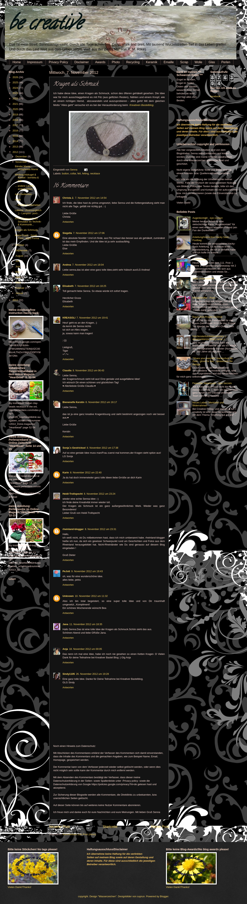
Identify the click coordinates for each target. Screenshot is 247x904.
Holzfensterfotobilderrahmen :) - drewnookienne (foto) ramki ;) (209, 338)
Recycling (133, 62)
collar (73, 173)
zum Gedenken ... (25, 194)
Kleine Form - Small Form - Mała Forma (27, 237)
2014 (16, 141)
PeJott (66, 571)
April (18, 277)
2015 (16, 136)
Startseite (110, 827)
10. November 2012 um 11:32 (91, 596)
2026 (16, 77)
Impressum (34, 62)
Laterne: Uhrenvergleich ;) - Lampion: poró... (28, 212)
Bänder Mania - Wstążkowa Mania (26, 168)
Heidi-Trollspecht (73, 493)
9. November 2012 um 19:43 (87, 571)
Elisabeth (68, 286)
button (65, 173)
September (21, 250)
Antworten (68, 221)
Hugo (18, 199)
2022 (16, 98)
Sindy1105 (69, 673)
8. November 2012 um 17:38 (102, 447)
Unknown (68, 596)
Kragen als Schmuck (26, 229)
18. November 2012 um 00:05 (85, 649)
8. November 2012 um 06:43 (88, 370)
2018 (16, 119)
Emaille (169, 62)
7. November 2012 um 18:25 (90, 286)
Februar (20, 287)
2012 (16, 152)
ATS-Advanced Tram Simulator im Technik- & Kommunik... (28, 221)
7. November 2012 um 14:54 (91, 197)
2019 (16, 114)
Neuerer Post (59, 827)
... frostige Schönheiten (27, 205)
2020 (16, 109)
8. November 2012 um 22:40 (86, 472)
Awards (100, 62)
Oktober (20, 245)
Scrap (184, 62)
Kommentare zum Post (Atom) (79, 834)
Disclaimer (81, 62)
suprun (141, 896)
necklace (95, 173)
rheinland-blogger (73, 529)
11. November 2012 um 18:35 (85, 624)
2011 (16, 300)
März (18, 282)
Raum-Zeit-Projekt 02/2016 (207, 316)
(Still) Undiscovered (203, 278)
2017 (16, 125)
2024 (16, 87)
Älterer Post (160, 827)
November (21, 161)
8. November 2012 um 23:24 (99, 493)
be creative (45, 25)
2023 (16, 93)
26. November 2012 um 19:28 (92, 673)
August (19, 255)
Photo (116, 62)
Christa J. (68, 197)
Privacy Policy (58, 62)
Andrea (67, 264)
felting (85, 173)
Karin (66, 472)
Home (17, 62)
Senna (74, 169)
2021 (16, 103)
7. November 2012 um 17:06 (89, 233)
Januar (19, 293)
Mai (17, 271)
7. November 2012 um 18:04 (88, 264)
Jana (65, 624)
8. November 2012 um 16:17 (101, 402)
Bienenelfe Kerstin (73, 402)
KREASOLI (69, 317)
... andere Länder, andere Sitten (24, 187)
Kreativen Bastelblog (141, 105)
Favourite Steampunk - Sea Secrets (212, 383)
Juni (18, 266)
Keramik (151, 62)
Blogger (164, 896)
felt (79, 173)
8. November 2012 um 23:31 (100, 529)
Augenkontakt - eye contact (207, 217)
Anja (65, 649)
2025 (16, 82)
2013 (16, 146)
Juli (17, 261)
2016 (16, 130)
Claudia (67, 370)
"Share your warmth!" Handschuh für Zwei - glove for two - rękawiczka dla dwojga (212, 361)
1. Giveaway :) (200, 259)
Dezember (21, 156)
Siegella (67, 233)
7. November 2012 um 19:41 (92, 317)
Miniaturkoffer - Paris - (204, 297)
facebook (215, 96)
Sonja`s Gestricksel (74, 447)
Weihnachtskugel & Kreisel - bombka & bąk (27, 177)
